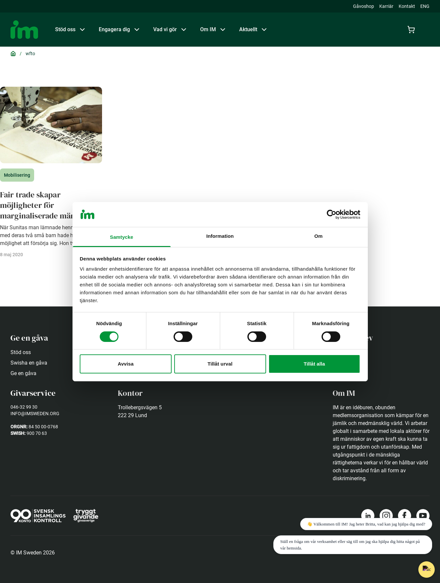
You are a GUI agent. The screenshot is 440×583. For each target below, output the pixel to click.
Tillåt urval (220, 364)
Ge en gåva (23, 373)
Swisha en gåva (28, 363)
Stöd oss (20, 352)
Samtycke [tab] (121, 237)
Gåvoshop (363, 6)
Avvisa (126, 364)
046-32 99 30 (23, 407)
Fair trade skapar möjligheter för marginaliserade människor (49, 205)
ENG (425, 6)
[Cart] (412, 29)
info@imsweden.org (34, 413)
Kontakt (407, 6)
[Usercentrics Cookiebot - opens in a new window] (331, 214)
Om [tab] (318, 236)
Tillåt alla (314, 364)
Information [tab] (220, 236)
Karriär (386, 6)
